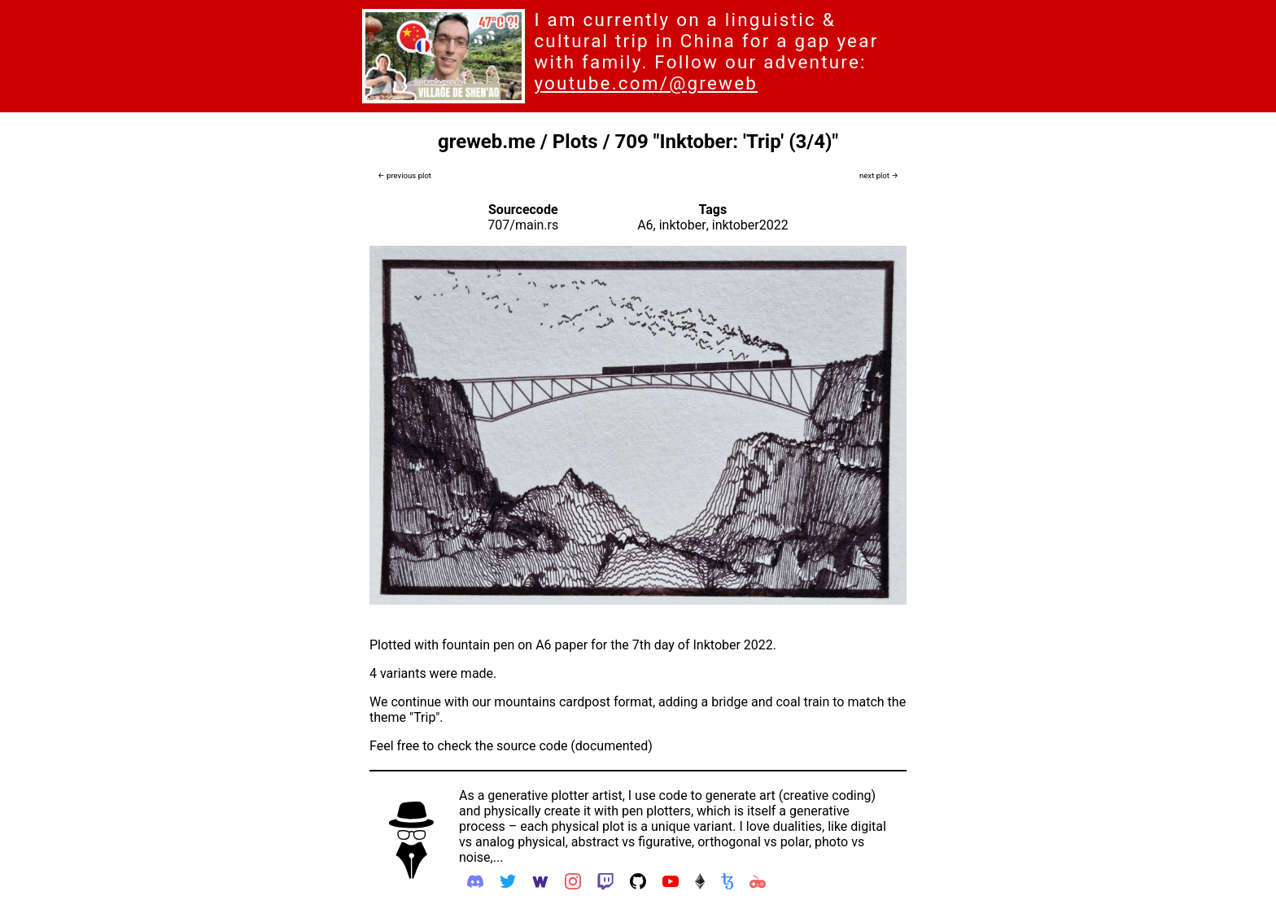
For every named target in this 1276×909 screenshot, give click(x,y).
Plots (575, 141)
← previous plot (404, 175)
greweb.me (486, 141)
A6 (645, 225)
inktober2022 (750, 225)
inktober (682, 225)
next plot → (878, 175)
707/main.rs (522, 225)
